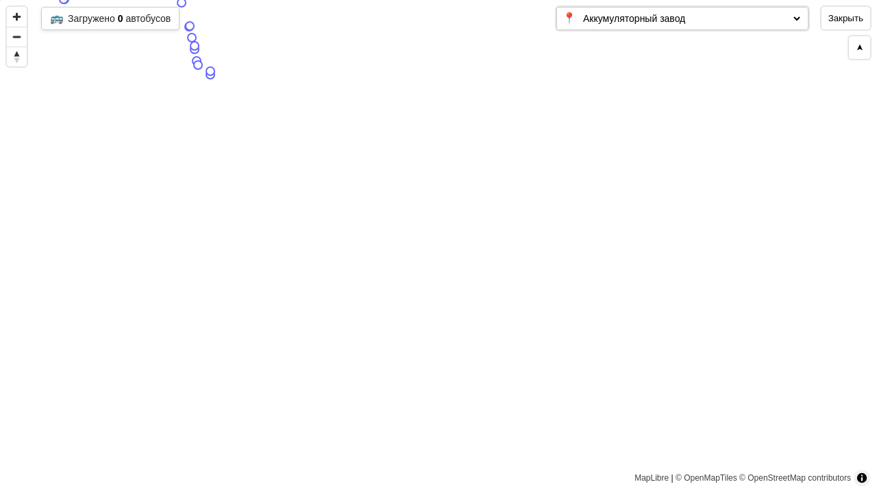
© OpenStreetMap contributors (795, 478)
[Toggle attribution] (862, 478)
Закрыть (845, 18)
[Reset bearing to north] (17, 56)
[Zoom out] (17, 37)
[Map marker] (406, 313)
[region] (438, 246)
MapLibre (651, 478)
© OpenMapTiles (706, 478)
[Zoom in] (17, 17)
